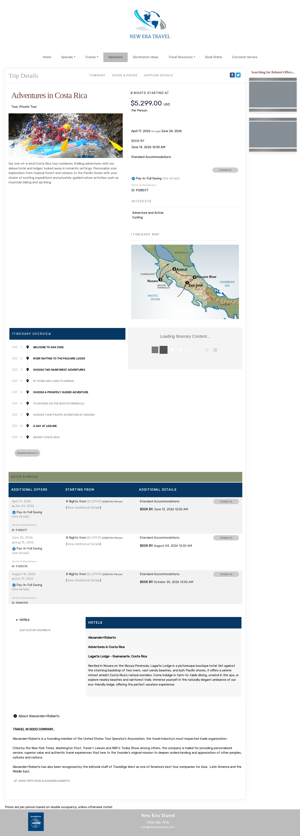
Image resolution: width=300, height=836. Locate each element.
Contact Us (225, 170)
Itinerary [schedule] (97, 75)
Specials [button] (67, 57)
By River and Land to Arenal (53, 381)
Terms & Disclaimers (143, 185)
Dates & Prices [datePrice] (125, 75)
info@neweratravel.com (158, 827)
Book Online (213, 57)
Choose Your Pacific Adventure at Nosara (64, 414)
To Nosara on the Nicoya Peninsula (58, 403)
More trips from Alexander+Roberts (42, 780)
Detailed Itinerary (27, 453)
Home (47, 57)
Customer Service (244, 57)
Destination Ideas (145, 57)
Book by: (146, 509)
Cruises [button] (90, 57)
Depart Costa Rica (46, 437)
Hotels (24, 619)
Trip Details (23, 75)
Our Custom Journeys (35, 630)
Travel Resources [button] (180, 57)
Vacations (115, 57)
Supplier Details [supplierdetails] (158, 75)
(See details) (171, 178)
